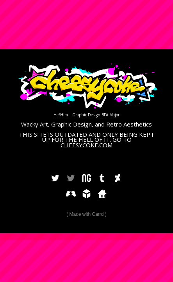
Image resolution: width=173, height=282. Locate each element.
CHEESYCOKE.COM (86, 144)
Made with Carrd (86, 214)
